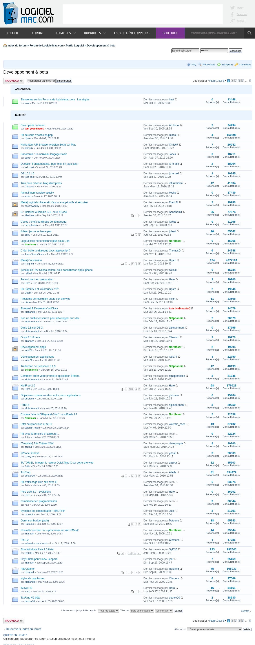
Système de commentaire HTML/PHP (43, 510)
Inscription (227, 64)
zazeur (28, 446)
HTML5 (25, 405)
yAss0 (172, 453)
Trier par (137, 610)
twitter (240, 7)
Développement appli (33, 347)
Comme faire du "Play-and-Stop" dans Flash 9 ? (49, 414)
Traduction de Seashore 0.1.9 (38, 366)
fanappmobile (177, 375)
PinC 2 (25, 540)
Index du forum (17, 45)
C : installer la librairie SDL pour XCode (44, 212)
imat (27, 103)
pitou (27, 234)
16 (139, 553)
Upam (28, 138)
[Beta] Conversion (31, 260)
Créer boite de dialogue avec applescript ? (46, 250)
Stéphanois (176, 318)
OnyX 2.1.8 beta (30, 337)
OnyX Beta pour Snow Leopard (39, 559)
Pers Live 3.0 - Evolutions (36, 491)
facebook (242, 14)
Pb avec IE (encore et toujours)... (40, 433)
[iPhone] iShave (30, 453)
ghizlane (29, 398)
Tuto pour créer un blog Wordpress (41, 183)
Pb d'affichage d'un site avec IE (39, 482)
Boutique (170, 33)
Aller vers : (180, 629)
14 (130, 553)
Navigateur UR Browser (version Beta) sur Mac (48, 144)
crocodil (29, 514)
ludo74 (28, 350)
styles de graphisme (32, 578)
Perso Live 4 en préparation (37, 279)
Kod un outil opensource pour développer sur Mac (50, 318)
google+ (241, 21)
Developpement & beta (101, 45)
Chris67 (29, 148)
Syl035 (28, 553)
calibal (28, 273)
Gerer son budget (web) (35, 520)
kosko (28, 196)
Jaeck (28, 157)
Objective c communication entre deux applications (50, 395)
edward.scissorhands (36, 543)
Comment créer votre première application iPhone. (50, 375)
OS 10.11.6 (27, 173)
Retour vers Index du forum (23, 629)
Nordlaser (30, 244)
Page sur (216, 80)
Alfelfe (173, 472)
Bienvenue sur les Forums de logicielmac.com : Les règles (55, 99)
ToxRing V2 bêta (30, 597)
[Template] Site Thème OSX (37, 443)
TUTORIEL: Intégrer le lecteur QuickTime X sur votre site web (57, 462)
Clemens (174, 540)
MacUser (30, 215)
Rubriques (95, 33)
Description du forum (33, 125)
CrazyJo (29, 456)
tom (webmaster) (34, 128)
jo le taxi (29, 167)
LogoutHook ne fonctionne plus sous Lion (45, 240)
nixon (28, 302)
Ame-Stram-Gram (34, 254)
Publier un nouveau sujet (13, 80)
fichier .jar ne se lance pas (36, 231)
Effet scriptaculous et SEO (36, 424)
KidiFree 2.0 (28, 385)
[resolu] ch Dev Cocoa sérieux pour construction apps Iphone (57, 270)
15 (134, 553)
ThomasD (174, 250)
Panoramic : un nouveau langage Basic (44, 154)
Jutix (27, 466)
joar (171, 559)
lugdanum (30, 311)
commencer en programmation (39, 501)
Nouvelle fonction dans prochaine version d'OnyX (50, 530)
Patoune (29, 524)
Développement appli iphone (37, 356)
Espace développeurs (131, 33)
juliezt (172, 221)
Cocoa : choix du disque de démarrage (43, 221)
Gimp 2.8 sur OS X (32, 327)
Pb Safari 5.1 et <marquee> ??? (39, 289)
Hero (27, 283)
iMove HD (26, 588)
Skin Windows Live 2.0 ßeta (37, 549)
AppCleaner (28, 568)
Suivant (245, 611)
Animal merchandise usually (37, 192)
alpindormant (32, 321)
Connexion (245, 64)
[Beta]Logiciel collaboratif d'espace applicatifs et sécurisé (54, 202)
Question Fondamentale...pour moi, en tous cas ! (49, 163)
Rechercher (209, 64)
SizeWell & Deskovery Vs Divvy (39, 308)
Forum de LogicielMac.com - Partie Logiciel (56, 45)
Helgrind (29, 263)
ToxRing (25, 472)
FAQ (193, 64)
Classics (29, 186)
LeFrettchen (31, 225)
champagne (176, 443)
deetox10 (30, 475)
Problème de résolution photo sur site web (45, 298)
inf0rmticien (176, 183)
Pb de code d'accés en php (37, 135)
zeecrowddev (32, 206)
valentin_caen (32, 427)
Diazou (173, 135)
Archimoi (174, 125)
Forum (37, 33)
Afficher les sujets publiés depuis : (90, 610)
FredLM (173, 202)
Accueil (13, 33)
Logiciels (66, 33)
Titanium (29, 341)
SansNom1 (175, 212)
